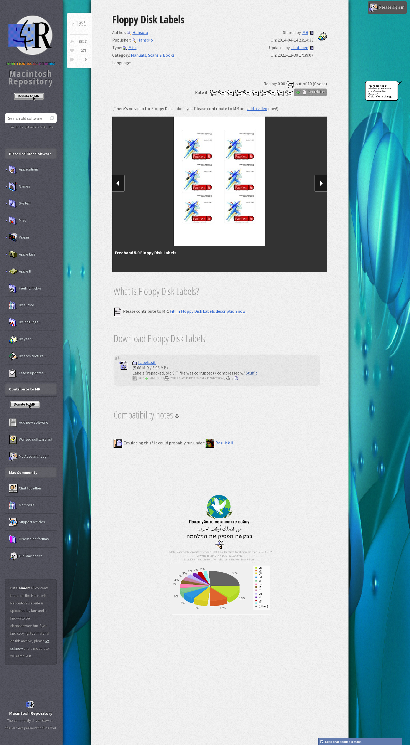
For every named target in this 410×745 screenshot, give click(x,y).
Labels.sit (144, 362)
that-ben (299, 47)
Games (19, 186)
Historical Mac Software (30, 153)
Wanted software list (30, 439)
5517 (83, 41)
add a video (257, 108)
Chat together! (25, 488)
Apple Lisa (22, 254)
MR (305, 32)
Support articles (27, 522)
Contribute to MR (24, 389)
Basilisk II (219, 442)
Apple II (20, 271)
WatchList (310, 92)
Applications (24, 169)
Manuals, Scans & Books (153, 55)
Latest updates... (27, 373)
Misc (129, 47)
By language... (25, 322)
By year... (21, 339)
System (20, 203)
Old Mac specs (26, 556)
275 (84, 50)
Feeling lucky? (25, 288)
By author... (22, 305)
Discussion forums (29, 539)
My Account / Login (29, 456)
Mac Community (23, 472)
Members (21, 505)
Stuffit (251, 373)
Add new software (28, 422)
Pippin (19, 237)
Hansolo (137, 32)
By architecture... (27, 356)
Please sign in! (387, 7)
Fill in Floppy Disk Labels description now (207, 311)
